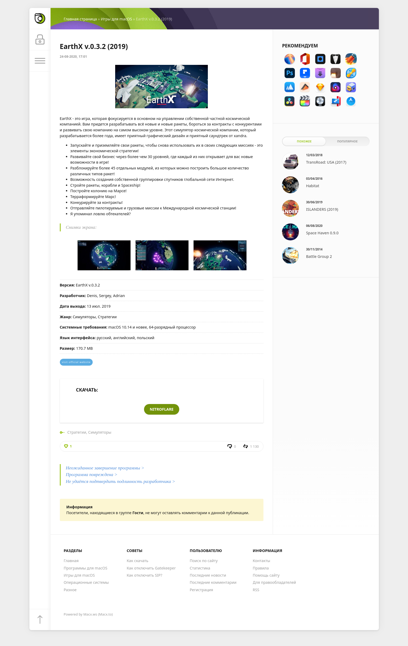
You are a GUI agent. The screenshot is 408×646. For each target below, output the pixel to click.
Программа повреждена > (92, 474)
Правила (261, 568)
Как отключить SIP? (144, 575)
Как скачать (138, 560)
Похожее (304, 141)
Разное (70, 589)
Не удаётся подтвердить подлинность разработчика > (120, 481)
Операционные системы (86, 582)
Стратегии (76, 432)
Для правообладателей (274, 582)
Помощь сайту (266, 575)
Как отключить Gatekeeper (151, 568)
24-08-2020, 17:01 (73, 56)
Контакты (261, 560)
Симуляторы (99, 432)
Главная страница (80, 18)
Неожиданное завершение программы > (105, 467)
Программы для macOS (85, 568)
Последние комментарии (213, 582)
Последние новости (208, 575)
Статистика (200, 568)
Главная (71, 560)
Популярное (347, 141)
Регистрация (201, 589)
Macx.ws (90, 614)
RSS (256, 589)
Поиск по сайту (204, 560)
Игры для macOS (116, 18)
